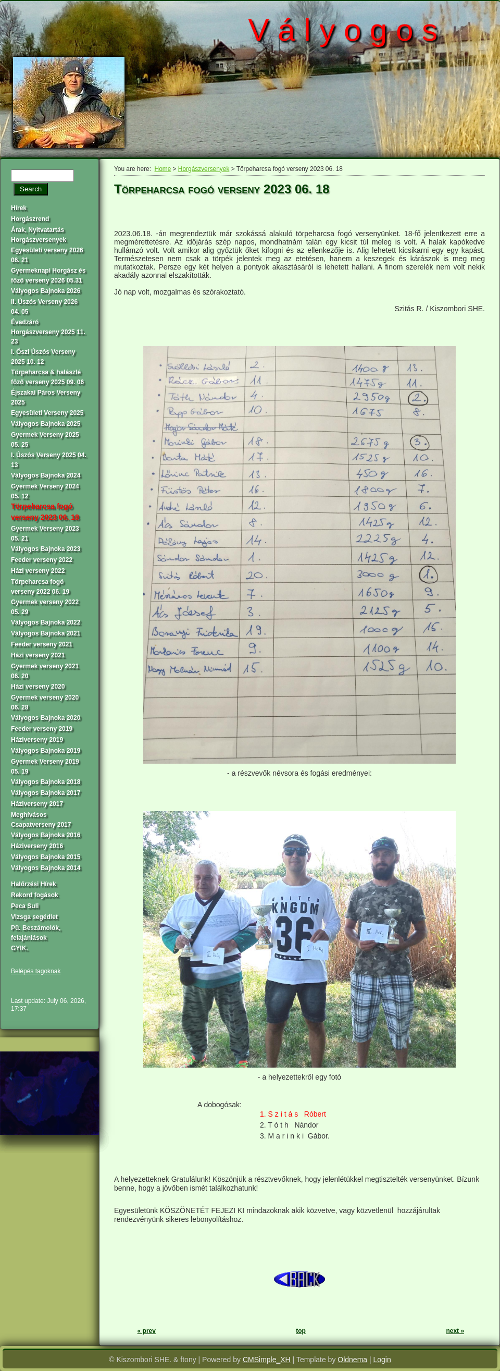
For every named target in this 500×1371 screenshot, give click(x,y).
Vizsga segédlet (34, 917)
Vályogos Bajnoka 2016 (45, 835)
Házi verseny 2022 (38, 570)
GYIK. (19, 948)
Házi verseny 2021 (38, 655)
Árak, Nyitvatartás (37, 230)
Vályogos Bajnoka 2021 (45, 633)
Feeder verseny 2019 (41, 728)
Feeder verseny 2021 (41, 644)
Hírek (19, 208)
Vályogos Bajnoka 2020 (45, 717)
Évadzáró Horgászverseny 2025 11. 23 (48, 332)
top (301, 1331)
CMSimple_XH (267, 1359)
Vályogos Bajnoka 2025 (45, 423)
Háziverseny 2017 (37, 803)
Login (382, 1359)
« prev (147, 1331)
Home (163, 169)
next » (455, 1331)
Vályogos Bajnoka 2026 (45, 291)
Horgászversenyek (203, 169)
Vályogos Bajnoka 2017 (45, 793)
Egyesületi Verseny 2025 (47, 413)
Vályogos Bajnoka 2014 (45, 868)
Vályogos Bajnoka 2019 (45, 750)
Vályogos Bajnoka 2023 (45, 549)
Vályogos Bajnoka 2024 (45, 475)
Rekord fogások (34, 895)
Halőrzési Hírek (33, 884)
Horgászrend (30, 219)
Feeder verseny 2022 (41, 560)
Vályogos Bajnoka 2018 (45, 782)
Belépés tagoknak (35, 971)
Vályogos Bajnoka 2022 (45, 622)
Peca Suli (25, 906)
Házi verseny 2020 (38, 686)
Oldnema (352, 1359)
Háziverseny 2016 (37, 846)
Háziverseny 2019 (37, 739)
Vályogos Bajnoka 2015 (45, 857)
